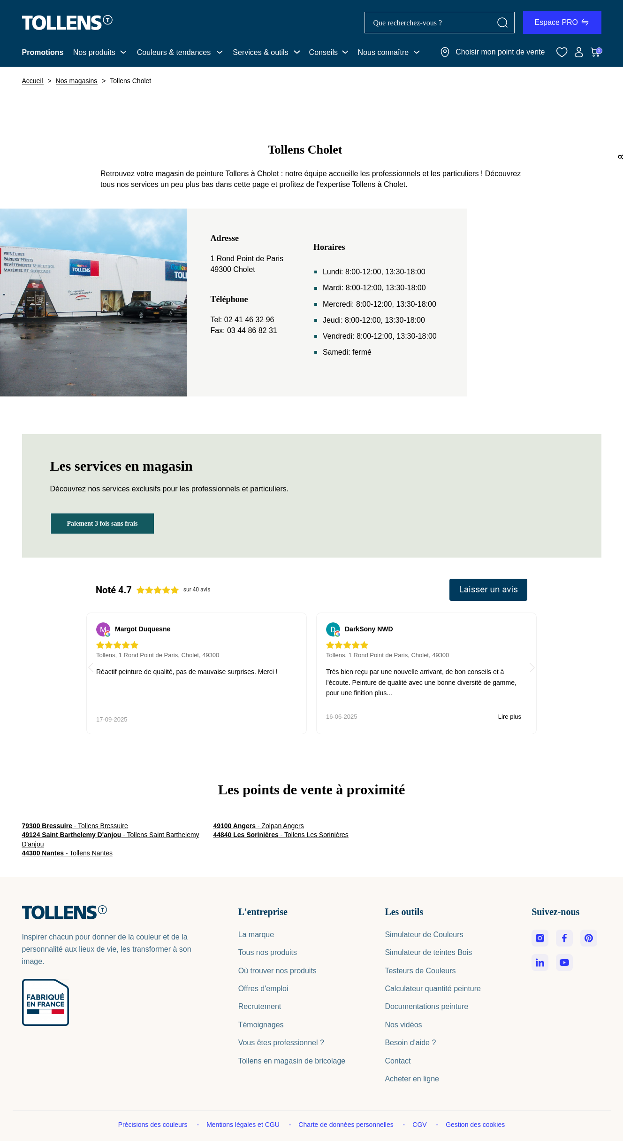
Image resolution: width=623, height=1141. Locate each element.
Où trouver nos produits (277, 971)
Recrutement (259, 1006)
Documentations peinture (426, 1006)
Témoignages (261, 1025)
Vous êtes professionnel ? (281, 1043)
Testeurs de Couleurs (420, 971)
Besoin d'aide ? (410, 1043)
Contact (397, 1061)
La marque (256, 935)
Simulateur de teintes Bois (428, 952)
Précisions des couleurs (154, 1124)
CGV (420, 1124)
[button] (532, 669)
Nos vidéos (403, 1025)
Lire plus (279, 716)
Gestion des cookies (475, 1124)
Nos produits (94, 52)
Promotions (43, 52)
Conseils (323, 52)
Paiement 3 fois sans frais (102, 523)
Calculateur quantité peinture (433, 989)
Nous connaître (383, 52)
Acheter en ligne (412, 1079)
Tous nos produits (267, 952)
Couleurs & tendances (174, 52)
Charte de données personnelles (346, 1124)
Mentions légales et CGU (243, 1124)
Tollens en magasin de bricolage (292, 1061)
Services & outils (260, 52)
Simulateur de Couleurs (424, 935)
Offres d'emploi (263, 989)
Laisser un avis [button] (488, 589)
